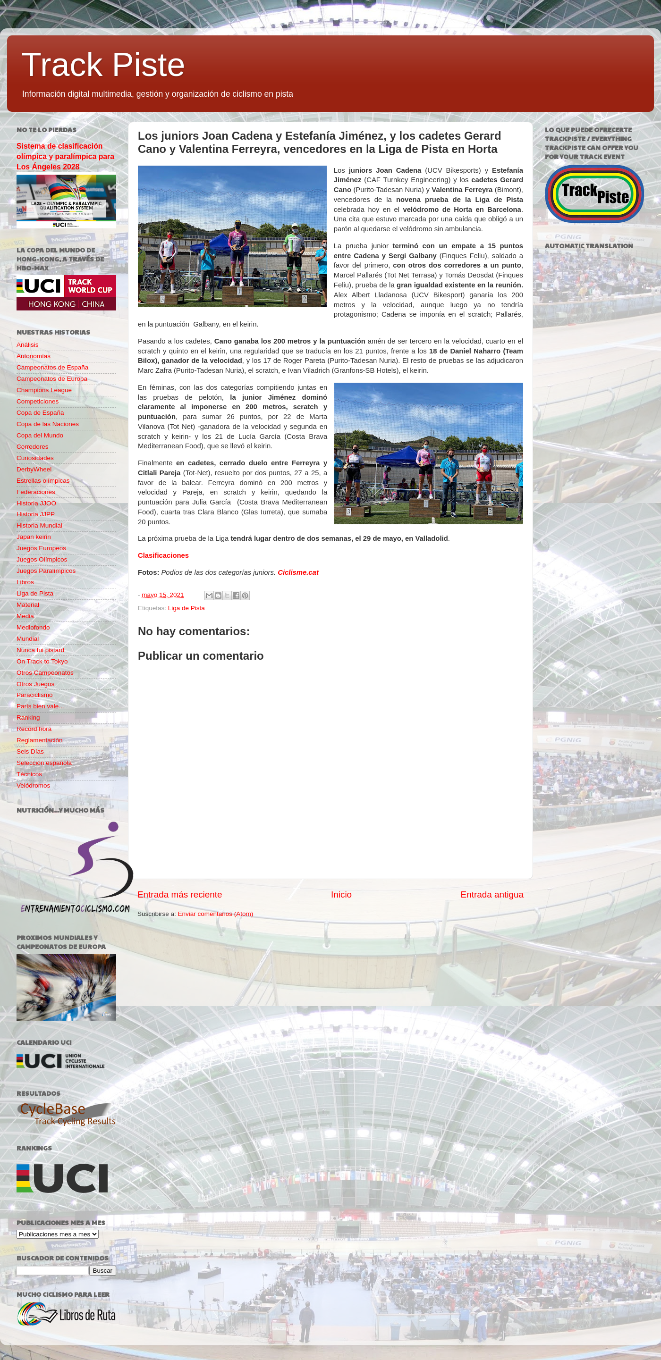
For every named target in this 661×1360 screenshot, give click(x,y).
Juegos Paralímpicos (46, 570)
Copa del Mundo (40, 435)
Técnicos (29, 774)
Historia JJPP (36, 514)
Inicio (341, 894)
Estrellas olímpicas (43, 480)
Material (28, 604)
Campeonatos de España (52, 367)
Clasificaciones (163, 555)
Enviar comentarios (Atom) (216, 913)
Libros (25, 582)
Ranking (28, 717)
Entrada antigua (492, 894)
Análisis (28, 344)
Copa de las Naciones (48, 424)
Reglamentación (40, 740)
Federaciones (36, 491)
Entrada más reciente (179, 894)
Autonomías (34, 356)
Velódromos (33, 785)
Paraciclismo (35, 694)
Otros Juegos (35, 684)
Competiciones (38, 401)
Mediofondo (33, 627)
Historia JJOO (36, 503)
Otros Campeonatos (45, 672)
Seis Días (30, 751)
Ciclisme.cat (298, 572)
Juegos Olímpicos (42, 559)
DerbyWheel (34, 469)
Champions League (44, 390)
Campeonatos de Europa (52, 378)
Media (25, 616)
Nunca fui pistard (40, 650)
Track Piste (103, 64)
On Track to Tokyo (42, 661)
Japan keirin (34, 536)
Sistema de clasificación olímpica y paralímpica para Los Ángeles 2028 (65, 156)
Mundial (28, 638)
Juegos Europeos (41, 548)
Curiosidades (35, 458)
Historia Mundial (39, 525)
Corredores (33, 446)
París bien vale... (40, 706)
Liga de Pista (186, 608)
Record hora (34, 728)
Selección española (44, 762)
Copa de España (40, 412)
